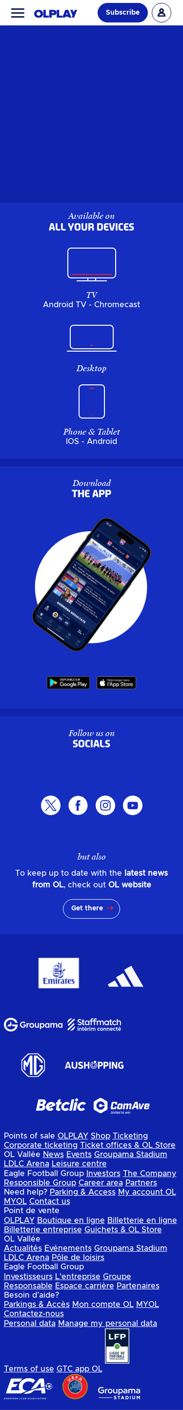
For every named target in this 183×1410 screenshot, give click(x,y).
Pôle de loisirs (78, 1258)
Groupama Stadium (130, 1154)
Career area (101, 1183)
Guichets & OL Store (123, 1230)
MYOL (15, 1201)
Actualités (23, 1248)
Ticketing (130, 1136)
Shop (100, 1136)
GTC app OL (79, 1369)
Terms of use (29, 1369)
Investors (103, 1174)
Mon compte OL (103, 1304)
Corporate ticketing (41, 1145)
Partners (141, 1183)
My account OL (147, 1192)
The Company (150, 1174)
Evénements (68, 1248)
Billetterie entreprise (43, 1230)
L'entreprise (78, 1277)
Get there (87, 908)
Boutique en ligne (71, 1220)
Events (79, 1154)
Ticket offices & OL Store (128, 1145)
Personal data (30, 1323)
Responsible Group (40, 1183)
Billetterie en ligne (142, 1220)
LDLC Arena (26, 1164)
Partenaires (138, 1286)
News (53, 1154)
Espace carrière (84, 1286)
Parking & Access (83, 1192)
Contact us (49, 1201)
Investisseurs (28, 1277)
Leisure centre (79, 1164)
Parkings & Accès (37, 1304)
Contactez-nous (34, 1314)
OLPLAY (73, 1136)
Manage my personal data (107, 1323)
